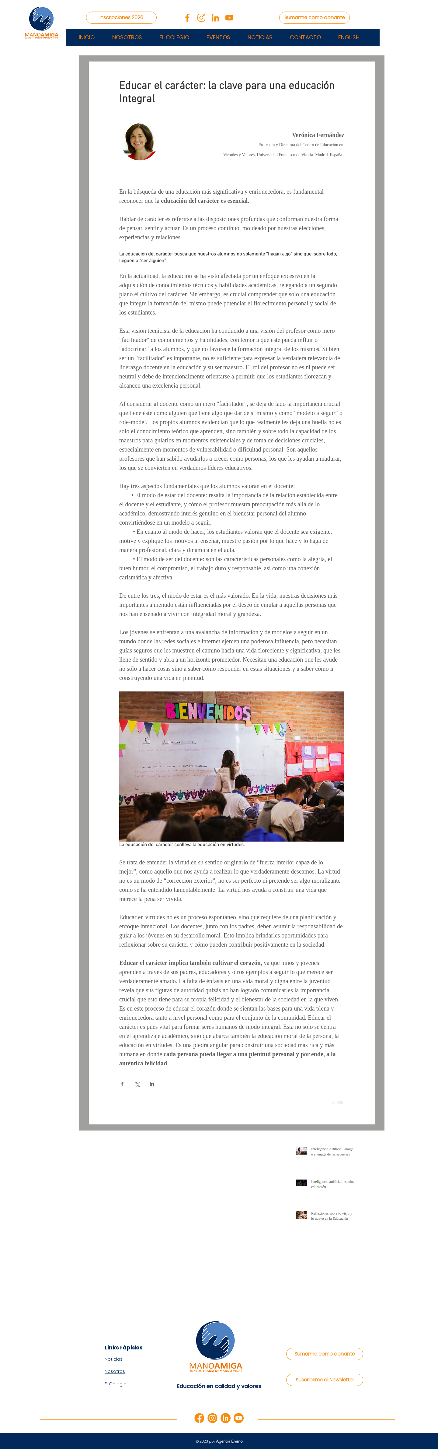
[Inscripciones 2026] (121, 18)
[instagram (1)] (201, 18)
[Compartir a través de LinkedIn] (152, 1084)
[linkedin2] (215, 18)
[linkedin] (226, 1418)
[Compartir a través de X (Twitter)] (137, 1084)
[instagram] (212, 1418)
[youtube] (239, 1418)
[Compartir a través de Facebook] (122, 1084)
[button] (218, 37)
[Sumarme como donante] (314, 18)
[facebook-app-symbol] (187, 18)
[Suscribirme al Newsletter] (324, 1380)
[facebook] (199, 1418)
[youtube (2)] (229, 18)
